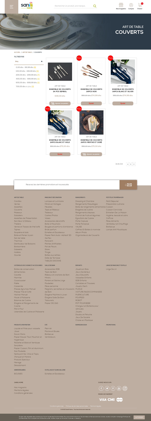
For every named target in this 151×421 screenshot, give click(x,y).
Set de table (19, 238)
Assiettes (18, 207)
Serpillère (18, 345)
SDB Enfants (81, 280)
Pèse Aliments (112, 221)
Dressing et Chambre (85, 201)
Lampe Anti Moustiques (116, 229)
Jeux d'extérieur (83, 272)
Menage (17, 362)
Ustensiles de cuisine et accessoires (28, 265)
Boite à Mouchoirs (52, 224)
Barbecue (110, 227)
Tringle (47, 252)
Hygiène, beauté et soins (117, 215)
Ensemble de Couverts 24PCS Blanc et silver (123, 90)
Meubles (48, 207)
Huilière (17, 252)
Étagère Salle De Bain (54, 297)
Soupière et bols (21, 232)
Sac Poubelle (20, 351)
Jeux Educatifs (82, 275)
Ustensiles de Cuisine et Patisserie (29, 312)
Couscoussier (20, 280)
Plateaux (18, 212)
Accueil (17, 52)
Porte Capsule (82, 221)
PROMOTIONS (111, 325)
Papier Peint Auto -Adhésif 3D (58, 235)
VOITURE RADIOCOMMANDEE (89, 292)
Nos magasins (20, 387)
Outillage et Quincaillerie (55, 370)
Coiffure (109, 218)
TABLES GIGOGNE (53, 261)
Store (47, 249)
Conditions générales (23, 393)
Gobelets (18, 249)
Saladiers (18, 215)
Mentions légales (21, 390)
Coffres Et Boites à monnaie (88, 229)
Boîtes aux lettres (52, 255)
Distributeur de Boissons (24, 244)
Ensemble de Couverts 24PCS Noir (91, 90)
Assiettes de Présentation (25, 218)
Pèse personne (51, 286)
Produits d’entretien (22, 325)
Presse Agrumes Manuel (25, 289)
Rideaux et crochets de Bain (57, 275)
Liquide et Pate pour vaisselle (27, 328)
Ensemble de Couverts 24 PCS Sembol (60, 90)
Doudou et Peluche (84, 314)
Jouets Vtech (81, 286)
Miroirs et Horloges (53, 204)
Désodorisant (20, 365)
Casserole (18, 286)
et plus (25, 86)
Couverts (18, 210)
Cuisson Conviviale (114, 210)
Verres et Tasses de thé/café (27, 227)
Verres (17, 204)
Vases (47, 218)
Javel (16, 331)
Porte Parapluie (82, 224)
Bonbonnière (19, 246)
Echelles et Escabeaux (55, 232)
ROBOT (79, 300)
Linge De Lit (111, 269)
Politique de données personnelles (77, 406)
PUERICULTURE (82, 295)
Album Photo (81, 232)
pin (113, 388)
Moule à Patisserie (22, 297)
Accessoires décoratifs (55, 221)
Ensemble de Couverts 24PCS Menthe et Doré (91, 141)
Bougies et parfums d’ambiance (59, 227)
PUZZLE (79, 289)
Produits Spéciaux (22, 359)
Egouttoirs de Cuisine (85, 218)
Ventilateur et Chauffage (117, 224)
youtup (119, 388)
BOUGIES (18, 374)
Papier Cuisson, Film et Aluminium (28, 348)
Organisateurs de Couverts (87, 235)
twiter (107, 388)
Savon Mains (19, 334)
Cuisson (109, 207)
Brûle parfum (51, 229)
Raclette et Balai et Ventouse (27, 342)
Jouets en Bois (82, 269)
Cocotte (17, 275)
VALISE (79, 227)
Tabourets (49, 300)
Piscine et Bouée (52, 331)
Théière (17, 224)
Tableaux (49, 212)
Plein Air (48, 328)
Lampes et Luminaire (54, 201)
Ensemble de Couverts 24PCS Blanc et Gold (60, 141)
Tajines (17, 229)
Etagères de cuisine (84, 210)
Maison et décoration (53, 197)
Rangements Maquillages (87, 204)
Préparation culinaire (115, 204)
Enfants (79, 265)
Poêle (16, 283)
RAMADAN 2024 (81, 325)
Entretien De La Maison (116, 212)
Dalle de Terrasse (52, 258)
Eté (46, 325)
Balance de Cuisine (22, 300)
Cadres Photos (51, 215)
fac (101, 388)
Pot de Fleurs (50, 246)
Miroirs (47, 277)
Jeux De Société (83, 317)
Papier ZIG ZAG (51, 303)
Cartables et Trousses (85, 283)
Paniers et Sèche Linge (55, 280)
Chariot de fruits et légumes (88, 215)
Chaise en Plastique (84, 320)
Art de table (132, 27)
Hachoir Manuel (21, 295)
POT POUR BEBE (83, 303)
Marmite (18, 277)
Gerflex (48, 238)
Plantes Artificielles (53, 244)
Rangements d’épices (85, 212)
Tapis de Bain (51, 272)
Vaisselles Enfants (83, 277)
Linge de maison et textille (116, 265)
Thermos (18, 241)
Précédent (127, 164)
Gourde (17, 255)
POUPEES (80, 297)
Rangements (80, 197)
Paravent (49, 241)
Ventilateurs (50, 337)
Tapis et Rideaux (52, 210)
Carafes (17, 201)
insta (124, 388)
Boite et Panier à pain (23, 235)
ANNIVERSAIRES (20, 370)
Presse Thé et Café (22, 292)
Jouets (79, 312)
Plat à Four (19, 309)
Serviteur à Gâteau (22, 221)
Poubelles (49, 283)
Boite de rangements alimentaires (91, 207)
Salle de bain (50, 265)
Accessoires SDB (52, 269)
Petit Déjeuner (112, 201)
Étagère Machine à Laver (56, 295)
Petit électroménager (114, 197)
